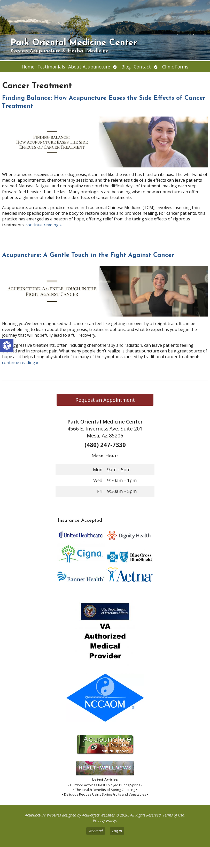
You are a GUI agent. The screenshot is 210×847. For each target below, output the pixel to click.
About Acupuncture (89, 67)
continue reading (44, 225)
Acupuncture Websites (43, 815)
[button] (6, 345)
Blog (126, 67)
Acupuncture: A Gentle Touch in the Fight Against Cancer (88, 255)
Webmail (95, 830)
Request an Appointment (105, 399)
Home (28, 67)
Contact (142, 67)
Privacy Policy (104, 820)
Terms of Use (173, 815)
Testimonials (51, 67)
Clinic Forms (175, 67)
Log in (117, 830)
